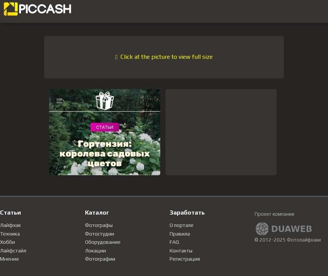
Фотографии (100, 259)
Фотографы (99, 225)
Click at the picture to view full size (164, 56)
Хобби (7, 242)
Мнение (9, 259)
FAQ (174, 242)
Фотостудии (99, 234)
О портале (182, 225)
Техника (10, 234)
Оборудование (103, 242)
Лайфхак (10, 225)
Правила (180, 234)
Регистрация (185, 259)
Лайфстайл (13, 251)
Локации (95, 251)
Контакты (181, 251)
